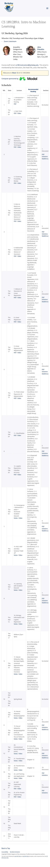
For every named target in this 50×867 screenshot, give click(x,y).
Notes (16, 518)
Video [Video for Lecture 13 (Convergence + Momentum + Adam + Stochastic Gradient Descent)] (20, 518)
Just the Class (18, 856)
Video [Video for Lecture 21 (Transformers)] (20, 761)
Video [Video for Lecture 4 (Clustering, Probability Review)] (19, 183)
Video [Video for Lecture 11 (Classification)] (19, 435)
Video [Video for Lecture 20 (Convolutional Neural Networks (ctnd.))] (20, 754)
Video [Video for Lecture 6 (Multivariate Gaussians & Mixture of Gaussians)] (19, 256)
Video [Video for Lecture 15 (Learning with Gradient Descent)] (20, 590)
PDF (15, 104)
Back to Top (6, 848)
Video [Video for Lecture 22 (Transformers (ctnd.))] (20, 770)
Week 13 (15, 73)
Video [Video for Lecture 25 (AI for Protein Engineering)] (19, 797)
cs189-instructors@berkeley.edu (27, 65)
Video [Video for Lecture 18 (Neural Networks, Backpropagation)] (20, 718)
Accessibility (5, 852)
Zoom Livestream (10, 41)
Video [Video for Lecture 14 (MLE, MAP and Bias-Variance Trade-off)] (20, 555)
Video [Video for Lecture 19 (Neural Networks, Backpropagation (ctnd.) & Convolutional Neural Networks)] (20, 739)
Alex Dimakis (40, 48)
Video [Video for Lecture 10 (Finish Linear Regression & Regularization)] (19, 398)
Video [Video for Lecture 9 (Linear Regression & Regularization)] (19, 352)
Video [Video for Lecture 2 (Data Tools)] (19, 113)
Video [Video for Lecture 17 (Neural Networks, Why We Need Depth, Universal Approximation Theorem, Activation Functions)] (20, 674)
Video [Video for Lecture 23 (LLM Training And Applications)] (20, 778)
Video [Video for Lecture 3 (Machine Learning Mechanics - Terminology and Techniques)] (19, 147)
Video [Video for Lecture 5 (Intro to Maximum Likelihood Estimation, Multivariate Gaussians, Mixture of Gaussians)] (19, 221)
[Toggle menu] (47, 8)
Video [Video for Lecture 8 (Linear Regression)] (19, 322)
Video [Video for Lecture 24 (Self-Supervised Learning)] (19, 789)
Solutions (45, 156)
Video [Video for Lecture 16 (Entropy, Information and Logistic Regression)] (20, 624)
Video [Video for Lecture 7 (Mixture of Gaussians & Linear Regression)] (19, 297)
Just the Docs (26, 856)
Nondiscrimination (15, 852)
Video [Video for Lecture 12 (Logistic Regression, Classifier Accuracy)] (19, 475)
